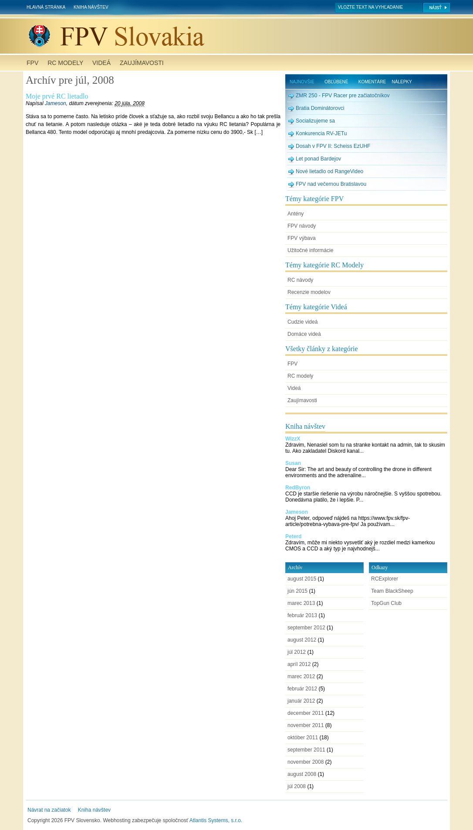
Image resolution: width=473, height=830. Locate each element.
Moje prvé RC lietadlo (57, 96)
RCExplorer (384, 579)
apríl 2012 (299, 664)
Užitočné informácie (310, 250)
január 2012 (301, 701)
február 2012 (302, 689)
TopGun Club (386, 603)
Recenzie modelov (309, 292)
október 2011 (302, 737)
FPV (32, 62)
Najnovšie (302, 81)
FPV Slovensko (238, 36)
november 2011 (305, 725)
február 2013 (302, 615)
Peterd (293, 536)
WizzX (293, 439)
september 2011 (306, 750)
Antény (295, 214)
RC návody (300, 280)
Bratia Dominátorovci (320, 108)
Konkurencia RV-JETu (321, 133)
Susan (293, 463)
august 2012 (301, 640)
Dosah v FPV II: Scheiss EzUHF (333, 146)
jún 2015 (297, 591)
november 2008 (305, 762)
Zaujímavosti (142, 62)
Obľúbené (336, 81)
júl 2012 (296, 652)
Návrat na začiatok (49, 810)
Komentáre (372, 81)
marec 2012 (301, 676)
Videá (101, 62)
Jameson (55, 103)
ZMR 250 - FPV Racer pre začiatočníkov (342, 95)
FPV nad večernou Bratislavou (331, 184)
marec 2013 (301, 603)
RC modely (65, 62)
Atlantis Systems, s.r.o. (215, 820)
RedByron (297, 488)
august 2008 (301, 774)
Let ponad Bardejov (318, 159)
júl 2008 (296, 786)
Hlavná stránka (46, 7)
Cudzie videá (302, 322)
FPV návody (301, 226)
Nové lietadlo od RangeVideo (329, 171)
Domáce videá (304, 334)
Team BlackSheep (392, 591)
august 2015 (301, 579)
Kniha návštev (91, 7)
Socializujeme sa (315, 121)
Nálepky (402, 81)
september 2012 (306, 628)
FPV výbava (301, 238)
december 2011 (305, 713)
